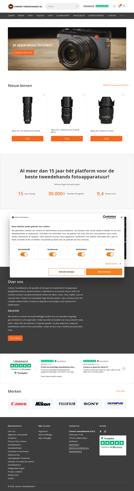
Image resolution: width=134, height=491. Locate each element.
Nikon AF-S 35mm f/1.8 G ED (103, 131)
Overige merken (96, 15)
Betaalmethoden (15, 448)
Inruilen (11, 478)
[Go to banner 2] (67, 49)
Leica (50, 15)
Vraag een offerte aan (24, 53)
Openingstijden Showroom (19, 458)
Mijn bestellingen (45, 434)
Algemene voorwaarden (18, 434)
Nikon (21, 15)
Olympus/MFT (63, 15)
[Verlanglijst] (114, 6)
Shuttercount (13, 475)
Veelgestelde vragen (16, 468)
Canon (11, 15)
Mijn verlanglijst (44, 438)
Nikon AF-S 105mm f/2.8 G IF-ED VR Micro (66, 131)
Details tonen (111, 264)
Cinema (123, 15)
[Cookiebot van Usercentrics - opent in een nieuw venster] (105, 217)
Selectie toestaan (66, 272)
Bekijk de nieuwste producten (111, 85)
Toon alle (120, 391)
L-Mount (112, 15)
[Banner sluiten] (121, 217)
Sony (30, 15)
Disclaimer (12, 438)
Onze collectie (16, 339)
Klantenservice (14, 455)
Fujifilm (40, 15)
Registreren (43, 431)
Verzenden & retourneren (18, 451)
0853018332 (74, 445)
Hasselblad (79, 15)
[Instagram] (105, 432)
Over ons (11, 431)
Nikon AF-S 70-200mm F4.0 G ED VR (26, 131)
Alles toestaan (104, 272)
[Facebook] (101, 432)
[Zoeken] (62, 6)
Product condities (15, 471)
